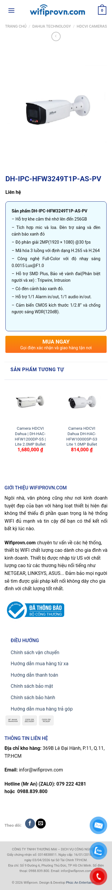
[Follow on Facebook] (30, 823)
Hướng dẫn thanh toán (34, 675)
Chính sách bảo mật (32, 686)
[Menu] (11, 10)
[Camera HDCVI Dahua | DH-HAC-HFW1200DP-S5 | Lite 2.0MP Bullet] (30, 403)
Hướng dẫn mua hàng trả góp (42, 709)
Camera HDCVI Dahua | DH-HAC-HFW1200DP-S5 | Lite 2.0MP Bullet (30, 436)
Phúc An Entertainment (83, 883)
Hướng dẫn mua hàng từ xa (39, 663)
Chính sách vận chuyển (35, 652)
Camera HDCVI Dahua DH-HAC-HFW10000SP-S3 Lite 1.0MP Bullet (81, 436)
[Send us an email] (41, 823)
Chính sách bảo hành (33, 697)
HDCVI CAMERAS (92, 26)
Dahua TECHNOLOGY (51, 26)
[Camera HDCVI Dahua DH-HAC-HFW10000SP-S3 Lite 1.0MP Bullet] (82, 403)
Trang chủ (16, 26)
